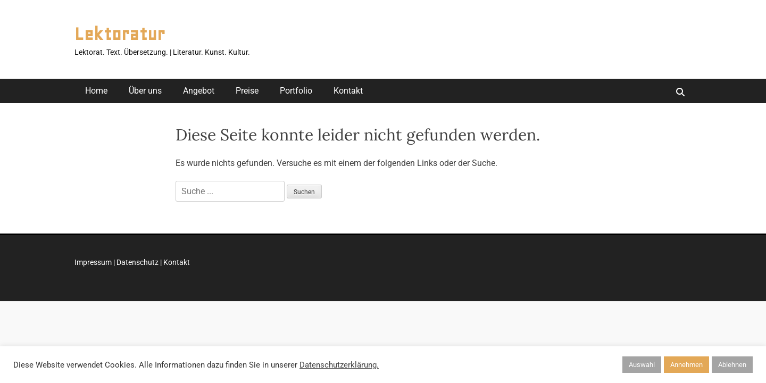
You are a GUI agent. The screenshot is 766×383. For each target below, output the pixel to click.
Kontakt (348, 91)
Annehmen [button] (686, 365)
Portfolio (296, 91)
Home (96, 91)
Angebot (198, 91)
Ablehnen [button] (732, 365)
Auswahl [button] (642, 365)
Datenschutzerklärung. (339, 365)
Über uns (145, 91)
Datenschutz (137, 262)
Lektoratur (119, 34)
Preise (247, 91)
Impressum (93, 262)
